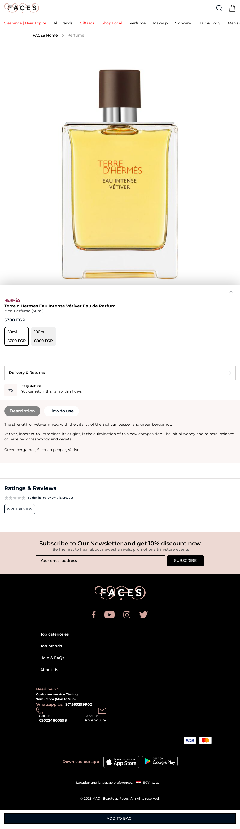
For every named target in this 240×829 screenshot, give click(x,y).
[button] (87, 24)
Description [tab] (22, 410)
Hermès (12, 300)
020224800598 (53, 720)
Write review (20, 509)
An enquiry (95, 720)
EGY (146, 782)
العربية (156, 782)
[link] (25, 24)
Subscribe (185, 560)
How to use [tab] (61, 410)
